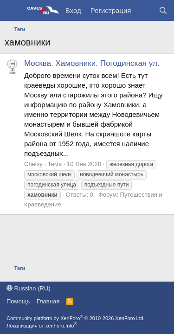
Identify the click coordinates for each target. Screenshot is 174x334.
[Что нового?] (144, 10)
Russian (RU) (28, 288)
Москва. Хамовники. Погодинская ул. (92, 63)
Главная (48, 301)
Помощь (18, 301)
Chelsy (33, 164)
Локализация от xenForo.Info (41, 325)
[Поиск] (163, 10)
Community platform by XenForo (75, 318)
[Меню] (13, 10)
